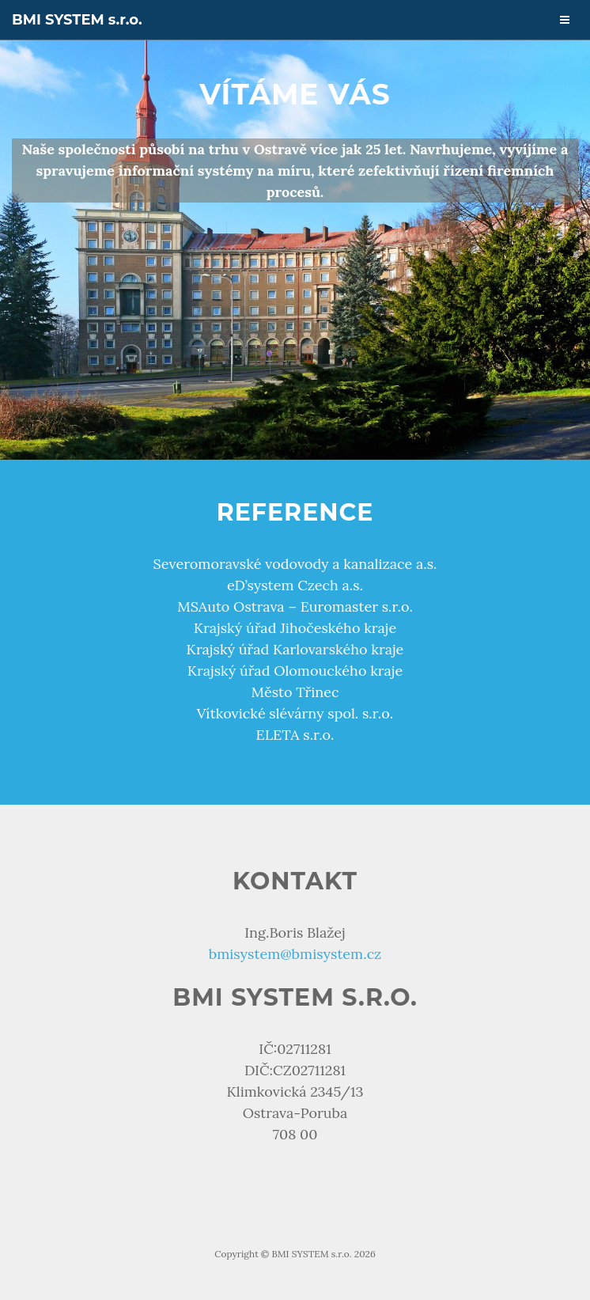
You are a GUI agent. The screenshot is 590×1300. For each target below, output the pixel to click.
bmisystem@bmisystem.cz (295, 954)
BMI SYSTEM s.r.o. (77, 19)
